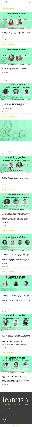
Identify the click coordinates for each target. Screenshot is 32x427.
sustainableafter (17, 73)
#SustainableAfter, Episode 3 (8, 271)
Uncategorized (5, 39)
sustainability (12, 73)
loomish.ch (3, 421)
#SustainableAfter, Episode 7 (8, 79)
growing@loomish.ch (4, 420)
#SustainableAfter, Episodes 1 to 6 (9, 116)
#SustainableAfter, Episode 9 (8, 8)
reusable (7, 73)
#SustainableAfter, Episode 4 (8, 230)
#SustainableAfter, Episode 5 (8, 189)
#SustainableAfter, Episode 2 (8, 309)
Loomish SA (17, 425)
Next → (11, 389)
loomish (4, 73)
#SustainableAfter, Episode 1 (8, 352)
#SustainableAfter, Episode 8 (8, 44)
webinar (22, 73)
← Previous (4, 389)
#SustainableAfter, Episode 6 (8, 151)
